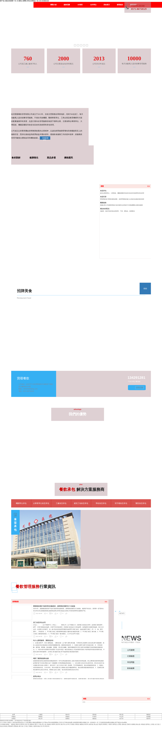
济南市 (129, 724)
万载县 (30, 726)
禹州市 (148, 718)
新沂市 (63, 724)
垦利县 (94, 714)
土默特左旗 (36, 726)
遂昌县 (94, 718)
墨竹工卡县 (38, 724)
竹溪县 (72, 724)
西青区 (105, 724)
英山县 (96, 724)
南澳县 (133, 724)
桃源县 (40, 716)
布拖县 (143, 724)
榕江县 (21, 726)
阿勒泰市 (10, 726)
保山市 (40, 718)
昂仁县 (44, 724)
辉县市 (18, 724)
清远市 (100, 724)
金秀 (13, 714)
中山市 (121, 716)
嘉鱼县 (124, 724)
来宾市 (86, 724)
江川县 (25, 726)
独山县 (138, 724)
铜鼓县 (148, 714)
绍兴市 (47, 726)
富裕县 (5, 726)
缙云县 (121, 714)
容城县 (49, 724)
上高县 (152, 724)
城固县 (82, 724)
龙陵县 (13, 724)
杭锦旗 (148, 716)
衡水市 (68, 714)
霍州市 (22, 724)
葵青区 (68, 718)
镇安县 (91, 724)
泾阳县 (77, 724)
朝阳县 (32, 724)
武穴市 (121, 718)
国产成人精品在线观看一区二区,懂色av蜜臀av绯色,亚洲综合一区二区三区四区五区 (24, 1)
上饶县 (40, 714)
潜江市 (27, 724)
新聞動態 (15, 601)
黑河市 (58, 724)
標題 (102, 186)
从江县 (157, 724)
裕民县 (115, 724)
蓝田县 (147, 724)
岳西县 (14, 718)
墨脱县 (16, 726)
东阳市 (53, 724)
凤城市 (68, 716)
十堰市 (110, 724)
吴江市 (42, 726)
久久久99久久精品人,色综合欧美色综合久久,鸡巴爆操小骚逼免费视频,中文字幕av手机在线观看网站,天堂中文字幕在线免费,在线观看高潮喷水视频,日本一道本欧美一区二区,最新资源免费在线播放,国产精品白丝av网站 (63, 722)
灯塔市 (94, 716)
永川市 (67, 724)
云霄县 (119, 724)
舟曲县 (14, 716)
